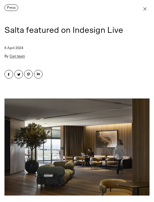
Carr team (17, 56)
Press (11, 7)
